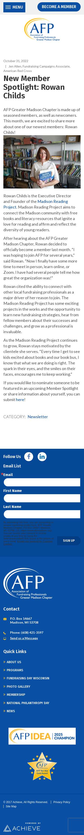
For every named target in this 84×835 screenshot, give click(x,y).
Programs (15, 670)
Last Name (12, 507)
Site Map (11, 806)
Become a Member (59, 6)
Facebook (28, 456)
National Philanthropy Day (28, 703)
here (20, 399)
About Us (14, 662)
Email (8, 475)
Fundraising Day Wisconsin (28, 678)
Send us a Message (24, 638)
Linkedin (42, 456)
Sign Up (69, 541)
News (11, 711)
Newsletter (38, 416)
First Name (12, 491)
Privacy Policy (61, 802)
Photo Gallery (18, 687)
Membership (16, 695)
